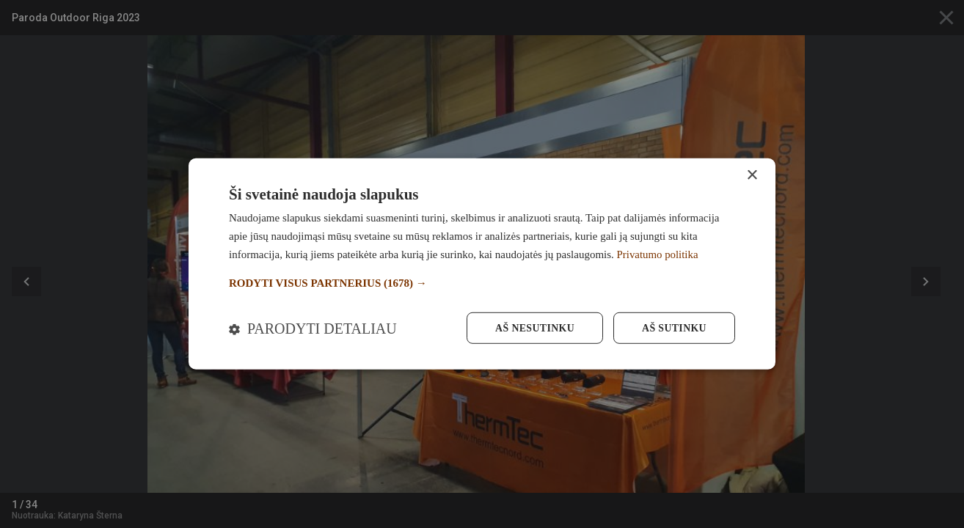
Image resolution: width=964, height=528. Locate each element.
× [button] (751, 174)
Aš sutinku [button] (673, 328)
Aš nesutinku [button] (533, 328)
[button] (482, 282)
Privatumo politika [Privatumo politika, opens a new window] (658, 254)
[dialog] (482, 264)
